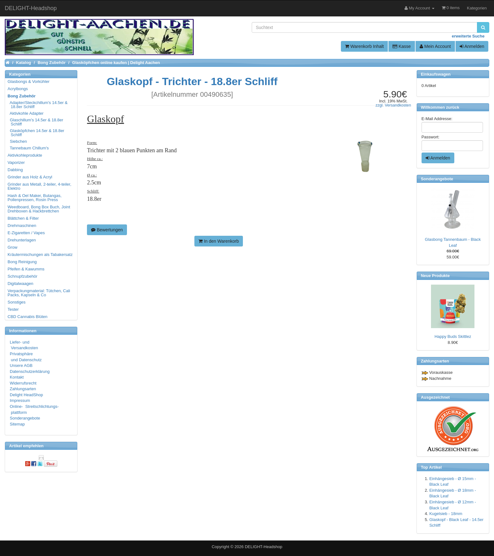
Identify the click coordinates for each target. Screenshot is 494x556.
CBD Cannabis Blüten (27, 316)
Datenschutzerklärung (29, 371)
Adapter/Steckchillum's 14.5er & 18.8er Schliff (37, 104)
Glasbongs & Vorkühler (28, 81)
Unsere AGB (21, 365)
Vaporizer (16, 162)
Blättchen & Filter (23, 218)
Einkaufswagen (436, 74)
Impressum (20, 400)
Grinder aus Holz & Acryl (30, 177)
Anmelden (472, 46)
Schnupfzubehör (22, 276)
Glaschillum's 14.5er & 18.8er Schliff (35, 122)
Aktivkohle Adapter (25, 113)
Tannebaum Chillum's (28, 148)
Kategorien (477, 8)
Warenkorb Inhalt (364, 46)
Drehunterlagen (22, 240)
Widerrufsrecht (23, 383)
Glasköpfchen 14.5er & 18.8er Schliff (36, 132)
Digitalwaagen (20, 283)
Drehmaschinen (22, 225)
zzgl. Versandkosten (393, 105)
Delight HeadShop (26, 394)
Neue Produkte (435, 275)
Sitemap (17, 424)
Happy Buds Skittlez (452, 336)
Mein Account (435, 46)
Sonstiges (17, 302)
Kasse (402, 46)
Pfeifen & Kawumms (26, 269)
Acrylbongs (18, 88)
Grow (12, 247)
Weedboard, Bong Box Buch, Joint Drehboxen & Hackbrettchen (39, 209)
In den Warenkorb (218, 241)
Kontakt (17, 377)
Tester (13, 309)
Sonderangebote (25, 418)
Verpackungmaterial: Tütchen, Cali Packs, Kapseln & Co (39, 292)
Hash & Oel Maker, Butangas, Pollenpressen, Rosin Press (34, 197)
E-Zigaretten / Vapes (26, 232)
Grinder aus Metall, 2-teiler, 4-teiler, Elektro (39, 186)
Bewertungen (107, 229)
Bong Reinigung (22, 261)
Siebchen (17, 141)
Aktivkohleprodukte (25, 155)
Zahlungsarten (23, 388)
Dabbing (15, 169)
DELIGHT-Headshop (263, 546)
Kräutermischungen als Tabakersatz (40, 254)
